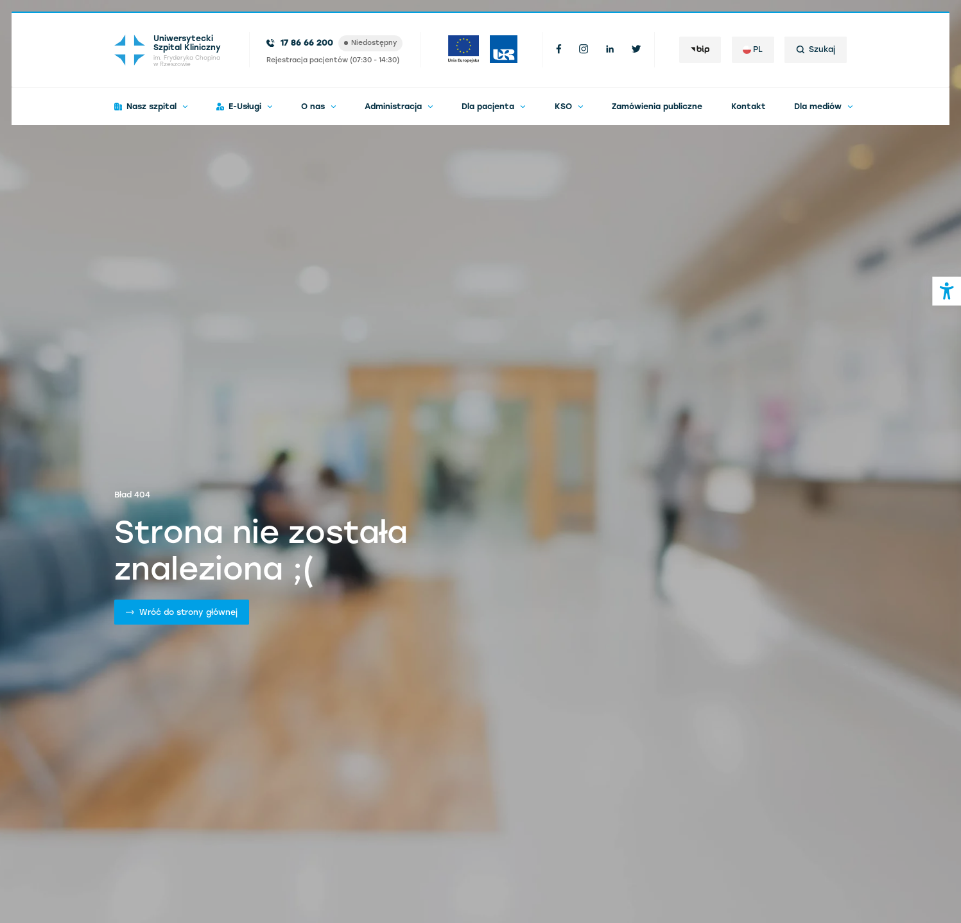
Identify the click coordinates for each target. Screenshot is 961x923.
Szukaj (815, 49)
